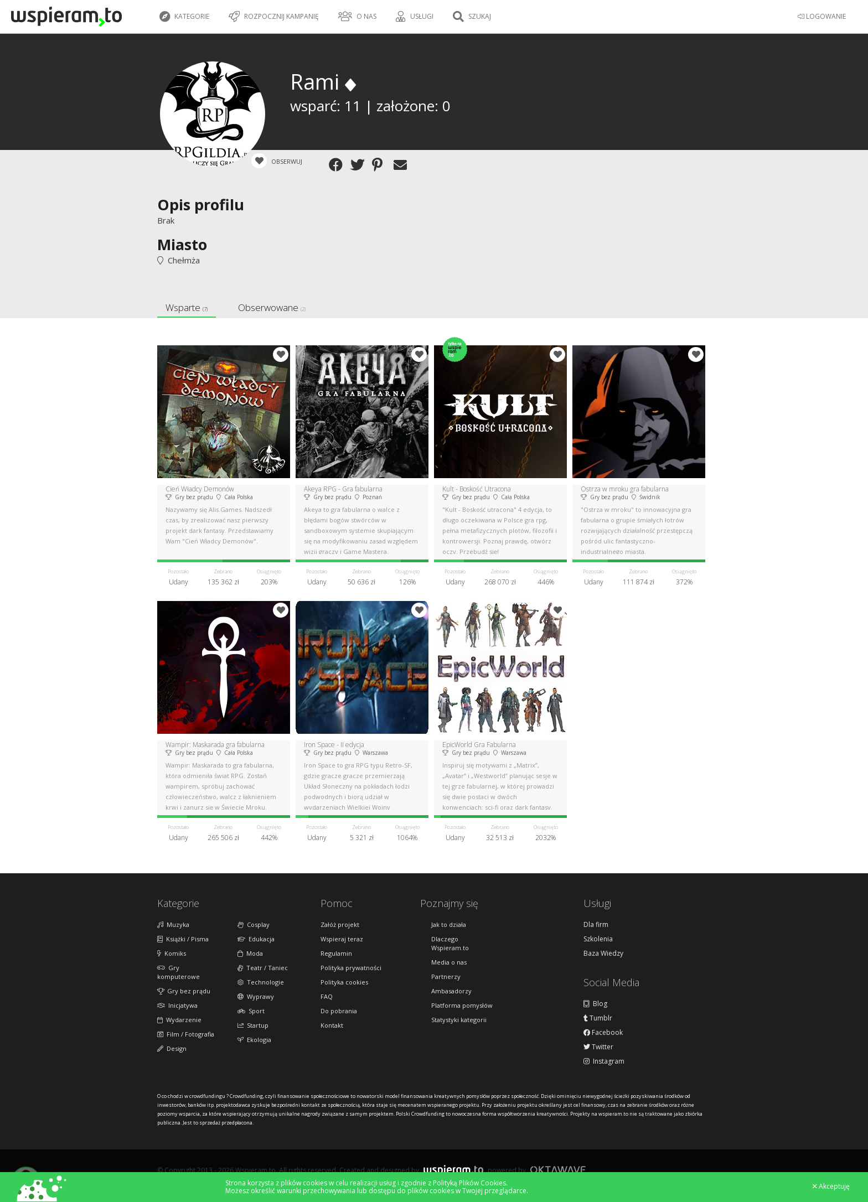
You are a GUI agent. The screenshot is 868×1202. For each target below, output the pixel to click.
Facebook (603, 1032)
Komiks (171, 953)
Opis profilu (200, 204)
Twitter (598, 1047)
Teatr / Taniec (262, 967)
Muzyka (173, 924)
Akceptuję (831, 1186)
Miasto (182, 244)
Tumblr (597, 1018)
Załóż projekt (340, 924)
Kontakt (332, 1025)
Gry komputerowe (178, 972)
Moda (250, 953)
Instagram (603, 1061)
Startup (252, 1025)
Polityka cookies (344, 982)
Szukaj (472, 16)
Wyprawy (255, 996)
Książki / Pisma (183, 939)
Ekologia (254, 1039)
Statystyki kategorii (459, 1020)
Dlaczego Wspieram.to (450, 943)
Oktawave (558, 1169)
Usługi (414, 16)
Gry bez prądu (183, 991)
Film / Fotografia (185, 1034)
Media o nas (449, 962)
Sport (251, 1011)
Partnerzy (446, 976)
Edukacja (256, 939)
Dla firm (595, 924)
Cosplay (253, 924)
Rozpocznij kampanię (274, 16)
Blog (595, 1003)
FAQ (327, 996)
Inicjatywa (177, 1005)
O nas (357, 16)
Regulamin (336, 953)
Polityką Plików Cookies (469, 1183)
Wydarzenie (179, 1020)
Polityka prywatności (351, 967)
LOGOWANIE (822, 16)
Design (172, 1048)
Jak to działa (448, 924)
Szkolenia (598, 939)
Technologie (260, 982)
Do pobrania (339, 1011)
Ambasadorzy (451, 991)
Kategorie (184, 16)
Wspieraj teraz (342, 939)
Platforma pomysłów (462, 1005)
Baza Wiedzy (603, 953)
